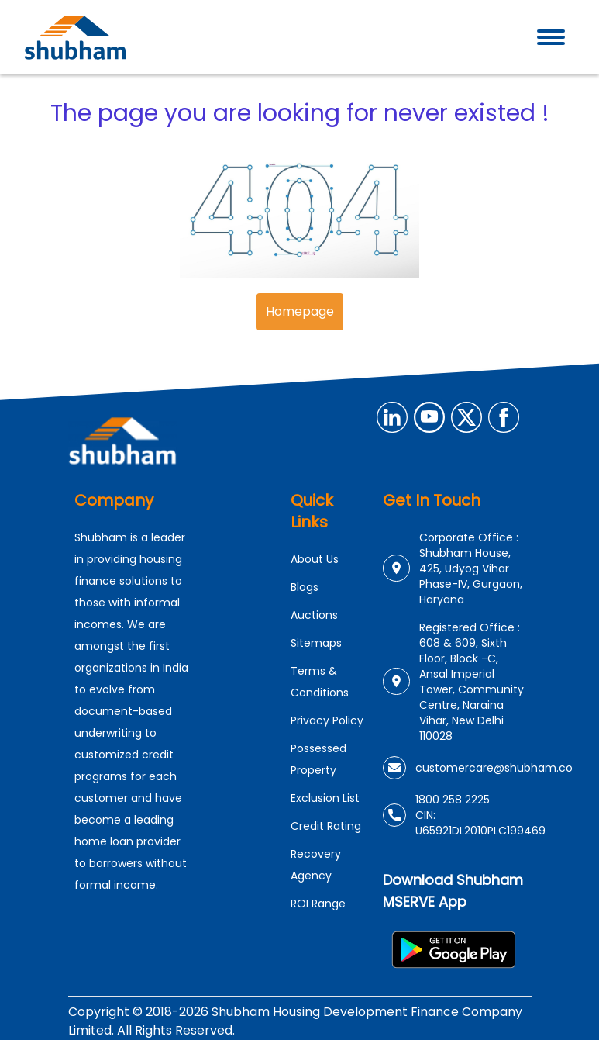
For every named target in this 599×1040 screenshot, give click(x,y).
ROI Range (318, 903)
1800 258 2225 (452, 799)
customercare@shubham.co (494, 768)
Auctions (314, 615)
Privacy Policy (327, 720)
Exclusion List (325, 798)
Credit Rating (326, 826)
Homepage (300, 311)
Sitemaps (316, 643)
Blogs (304, 587)
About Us (315, 559)
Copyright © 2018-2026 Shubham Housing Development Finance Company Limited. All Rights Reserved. (295, 1021)
